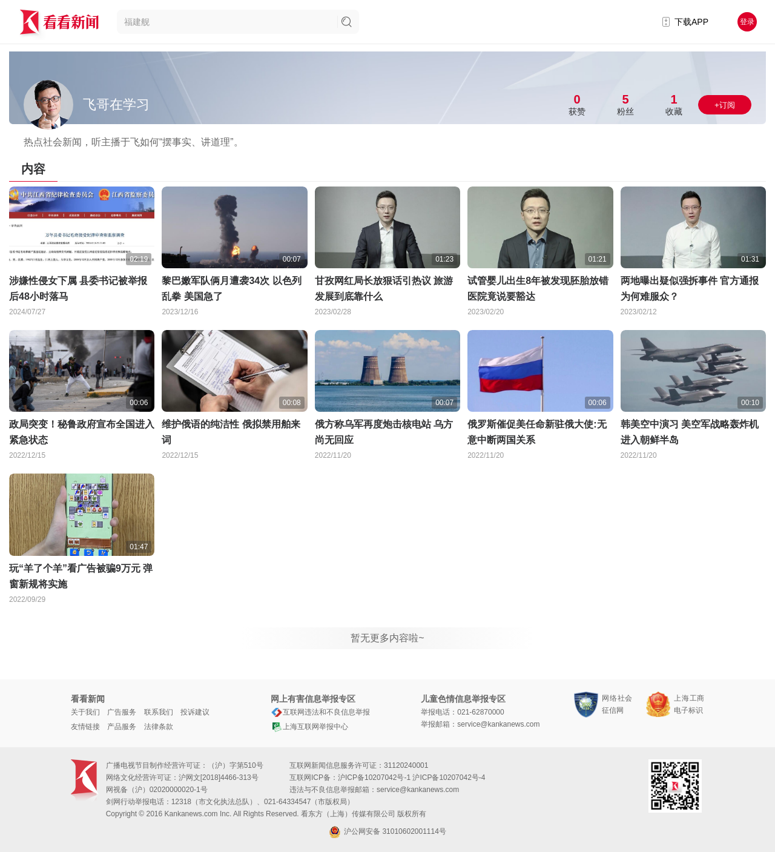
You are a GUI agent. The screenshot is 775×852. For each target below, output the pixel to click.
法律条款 (158, 726)
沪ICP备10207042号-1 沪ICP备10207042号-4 (411, 777)
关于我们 (85, 712)
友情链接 (85, 726)
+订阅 (724, 105)
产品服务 (121, 726)
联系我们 (158, 712)
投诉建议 (194, 712)
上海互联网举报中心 (309, 726)
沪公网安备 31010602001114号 (387, 832)
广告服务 (121, 712)
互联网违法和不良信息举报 (320, 712)
